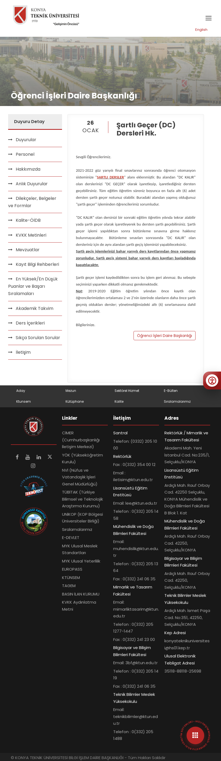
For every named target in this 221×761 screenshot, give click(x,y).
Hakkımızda (28, 169)
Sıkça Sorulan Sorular (38, 338)
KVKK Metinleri (31, 235)
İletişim (23, 352)
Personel (25, 154)
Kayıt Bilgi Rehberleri (37, 264)
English (201, 29)
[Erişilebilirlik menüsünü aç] (212, 380)
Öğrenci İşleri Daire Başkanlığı (164, 335)
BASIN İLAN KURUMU (80, 594)
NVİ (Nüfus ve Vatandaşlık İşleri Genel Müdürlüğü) (80, 477)
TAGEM (69, 585)
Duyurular (26, 140)
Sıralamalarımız (177, 401)
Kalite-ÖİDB (28, 220)
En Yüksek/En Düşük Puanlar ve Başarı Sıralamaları (33, 286)
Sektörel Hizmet (127, 390)
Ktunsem (23, 401)
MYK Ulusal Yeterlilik (81, 561)
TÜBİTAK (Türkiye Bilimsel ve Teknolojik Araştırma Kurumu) (82, 499)
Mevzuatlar (28, 250)
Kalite (119, 401)
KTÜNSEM (71, 577)
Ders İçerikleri (30, 323)
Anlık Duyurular (32, 184)
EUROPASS (72, 569)
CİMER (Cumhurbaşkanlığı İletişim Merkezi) (81, 439)
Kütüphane (75, 401)
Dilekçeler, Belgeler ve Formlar (32, 202)
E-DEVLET (70, 537)
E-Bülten (171, 390)
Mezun (71, 390)
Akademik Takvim (34, 308)
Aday (20, 390)
